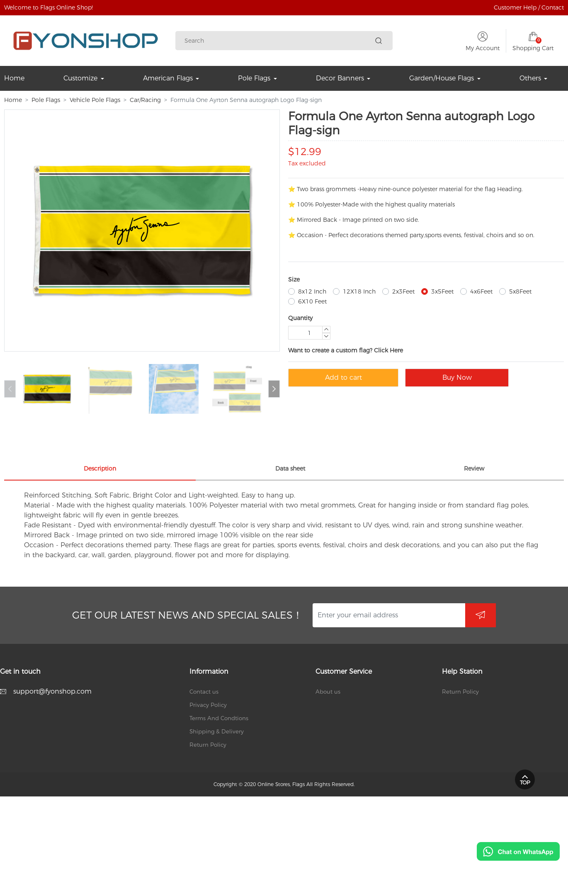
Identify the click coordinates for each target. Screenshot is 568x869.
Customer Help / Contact (529, 7)
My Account (483, 48)
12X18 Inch (359, 291)
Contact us (203, 691)
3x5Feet (442, 291)
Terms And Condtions (218, 718)
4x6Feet (481, 291)
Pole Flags (46, 100)
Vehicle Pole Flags (95, 100)
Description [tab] (100, 468)
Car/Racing (145, 100)
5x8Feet (520, 291)
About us (328, 691)
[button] (274, 389)
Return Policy (207, 744)
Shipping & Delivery (216, 731)
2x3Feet (403, 291)
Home (13, 100)
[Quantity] (309, 332)
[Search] (278, 41)
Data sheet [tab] (290, 468)
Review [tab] (474, 468)
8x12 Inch (312, 291)
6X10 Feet (312, 301)
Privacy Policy (208, 705)
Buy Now (457, 377)
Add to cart (343, 377)
